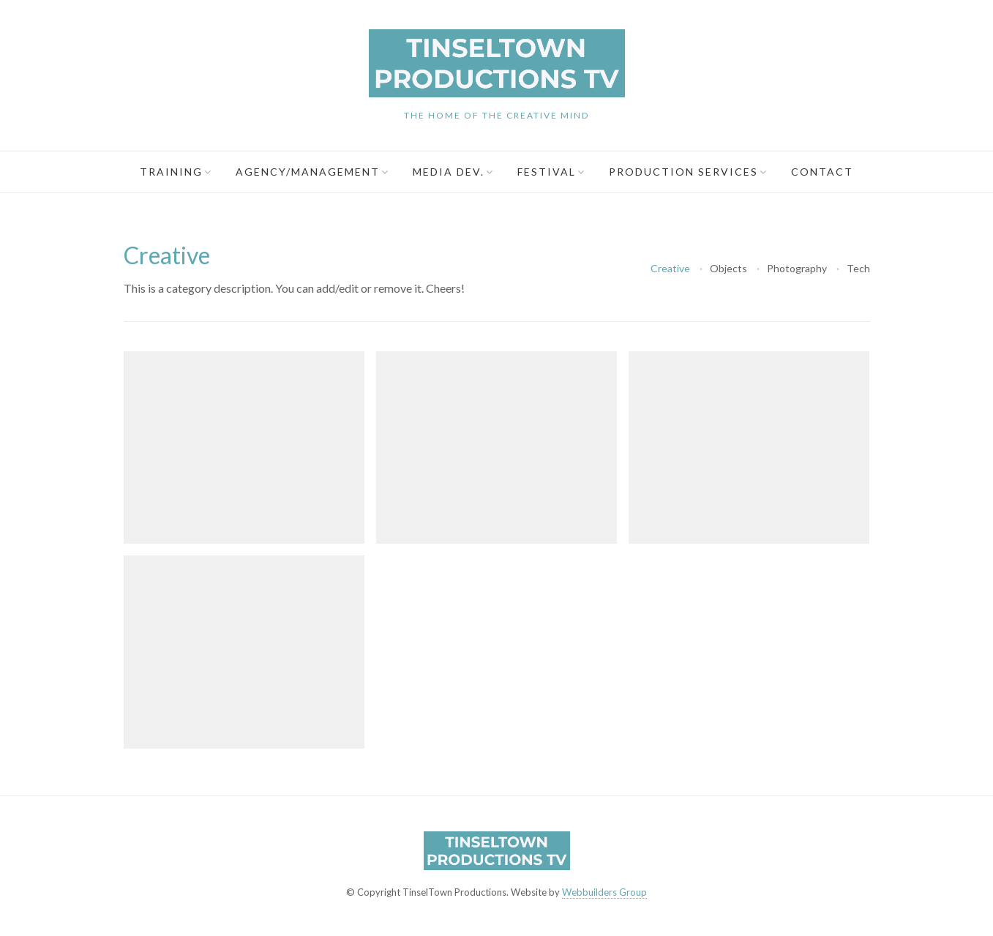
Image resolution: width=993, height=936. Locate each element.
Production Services (683, 171)
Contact (822, 171)
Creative (670, 268)
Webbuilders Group (604, 892)
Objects (728, 268)
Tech (858, 268)
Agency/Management (308, 171)
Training (171, 171)
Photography (797, 268)
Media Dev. (448, 171)
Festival (546, 171)
